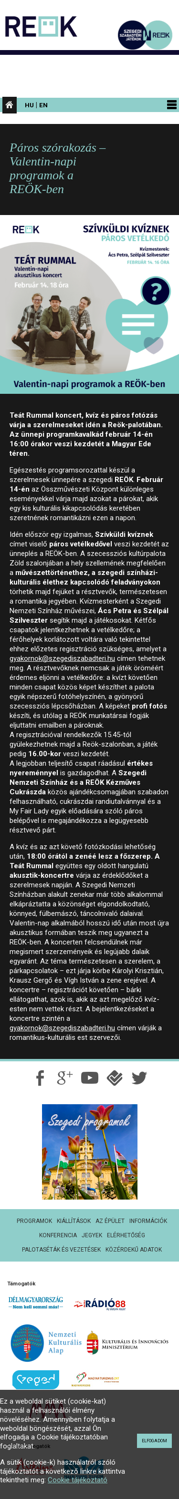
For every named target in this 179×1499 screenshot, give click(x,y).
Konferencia (58, 1235)
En (43, 105)
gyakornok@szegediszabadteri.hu (62, 658)
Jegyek (92, 1235)
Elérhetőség (126, 1235)
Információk (148, 1221)
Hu (29, 105)
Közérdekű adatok (133, 1249)
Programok (34, 1221)
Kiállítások (74, 1221)
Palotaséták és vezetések (61, 1249)
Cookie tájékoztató (77, 1480)
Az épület (110, 1221)
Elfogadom (154, 1440)
